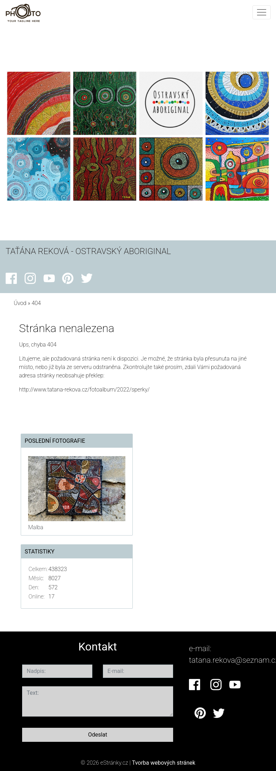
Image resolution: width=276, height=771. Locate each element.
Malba (35, 527)
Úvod (20, 303)
